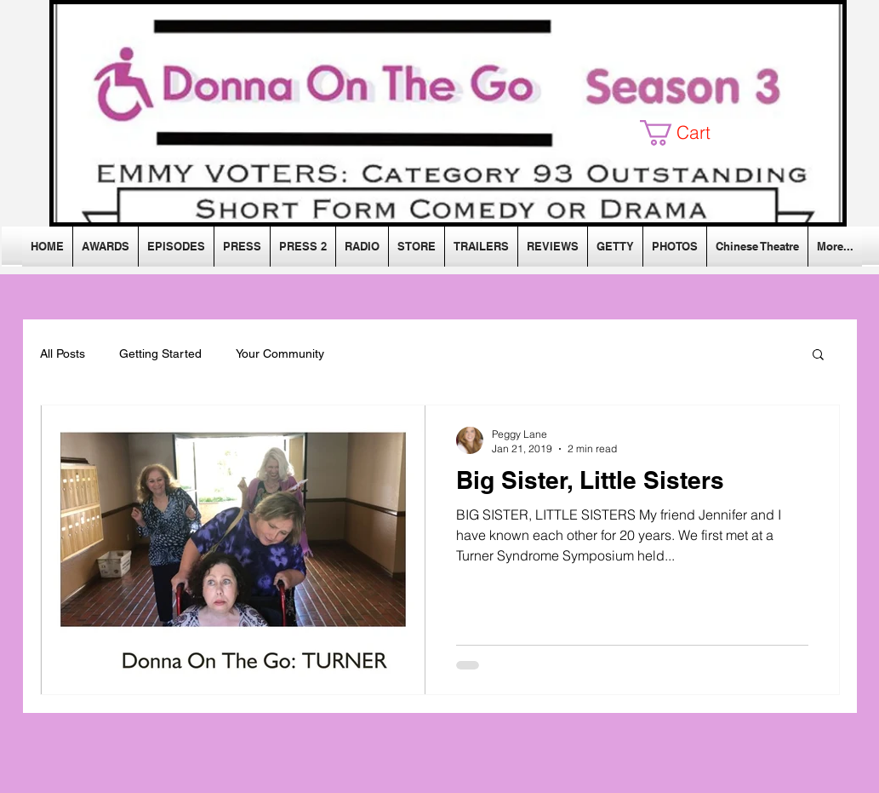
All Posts (62, 353)
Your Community (280, 353)
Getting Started (160, 353)
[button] (688, 133)
